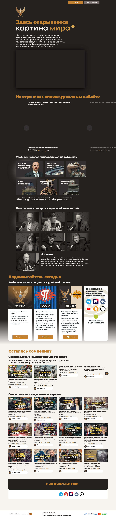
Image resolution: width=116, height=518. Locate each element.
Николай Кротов (55, 263)
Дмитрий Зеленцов (81, 259)
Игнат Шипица (78, 265)
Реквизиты (52, 512)
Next (89, 128)
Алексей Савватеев (74, 258)
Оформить (20, 337)
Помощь (45, 512)
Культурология (62, 200)
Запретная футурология (25, 200)
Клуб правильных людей (46, 200)
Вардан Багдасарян (57, 259)
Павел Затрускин (77, 263)
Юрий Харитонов (53, 265)
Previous (26, 128)
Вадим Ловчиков (69, 259)
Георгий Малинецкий (66, 265)
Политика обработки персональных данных (57, 515)
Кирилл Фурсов (59, 261)
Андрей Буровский (47, 258)
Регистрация (92, 2)
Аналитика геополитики (39, 198)
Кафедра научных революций (61, 198)
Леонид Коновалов (71, 261)
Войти (75, 2)
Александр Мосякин (60, 258)
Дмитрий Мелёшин (47, 261)
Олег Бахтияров (66, 263)
